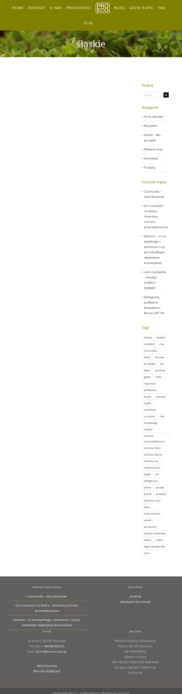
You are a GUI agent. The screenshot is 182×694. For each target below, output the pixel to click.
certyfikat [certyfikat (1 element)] (149, 344)
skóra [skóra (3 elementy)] (147, 507)
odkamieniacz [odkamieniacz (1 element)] (152, 467)
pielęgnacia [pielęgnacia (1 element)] (150, 480)
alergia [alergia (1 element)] (148, 337)
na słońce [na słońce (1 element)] (149, 416)
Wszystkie (150, 126)
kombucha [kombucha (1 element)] (150, 390)
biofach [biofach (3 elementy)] (161, 337)
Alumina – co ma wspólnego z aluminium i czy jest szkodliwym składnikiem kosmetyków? (47, 622)
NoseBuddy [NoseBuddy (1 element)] (150, 423)
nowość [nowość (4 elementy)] (148, 429)
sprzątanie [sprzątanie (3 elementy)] (150, 526)
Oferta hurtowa (47, 666)
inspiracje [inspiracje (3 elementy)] (150, 383)
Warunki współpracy (46, 671)
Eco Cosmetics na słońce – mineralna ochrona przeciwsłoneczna (156, 216)
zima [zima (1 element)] (146, 553)
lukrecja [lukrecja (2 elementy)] (160, 396)
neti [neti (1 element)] (162, 416)
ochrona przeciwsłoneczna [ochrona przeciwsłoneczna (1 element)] (154, 438)
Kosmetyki (151, 158)
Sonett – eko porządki (152, 137)
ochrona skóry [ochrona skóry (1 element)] (152, 448)
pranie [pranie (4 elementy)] (148, 494)
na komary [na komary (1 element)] (150, 409)
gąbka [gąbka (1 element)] (147, 377)
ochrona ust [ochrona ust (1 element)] (151, 461)
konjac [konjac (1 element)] (147, 396)
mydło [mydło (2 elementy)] (147, 403)
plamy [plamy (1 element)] (147, 487)
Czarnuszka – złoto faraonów (47, 596)
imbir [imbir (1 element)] (159, 377)
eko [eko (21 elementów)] (162, 363)
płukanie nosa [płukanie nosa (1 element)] (152, 500)
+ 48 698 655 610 (53, 646)
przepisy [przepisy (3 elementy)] (161, 494)
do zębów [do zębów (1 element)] (149, 363)
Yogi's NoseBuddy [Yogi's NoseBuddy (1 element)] (154, 546)
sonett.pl (135, 596)
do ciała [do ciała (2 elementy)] (159, 357)
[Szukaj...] (153, 94)
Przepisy (149, 167)
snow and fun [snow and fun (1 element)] (152, 513)
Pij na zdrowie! (153, 117)
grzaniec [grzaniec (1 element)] (160, 370)
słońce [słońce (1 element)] (147, 540)
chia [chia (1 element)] (161, 344)
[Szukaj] (166, 94)
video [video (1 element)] (159, 540)
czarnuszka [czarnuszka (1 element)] (150, 350)
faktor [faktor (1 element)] (147, 370)
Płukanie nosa (153, 149)
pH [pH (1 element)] (157, 474)
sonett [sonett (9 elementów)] (147, 520)
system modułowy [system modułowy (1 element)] (154, 533)
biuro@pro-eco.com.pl (51, 652)
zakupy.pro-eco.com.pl (135, 602)
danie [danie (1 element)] (147, 357)
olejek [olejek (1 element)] (147, 474)
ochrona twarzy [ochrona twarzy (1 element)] (153, 454)
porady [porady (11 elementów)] (160, 487)
